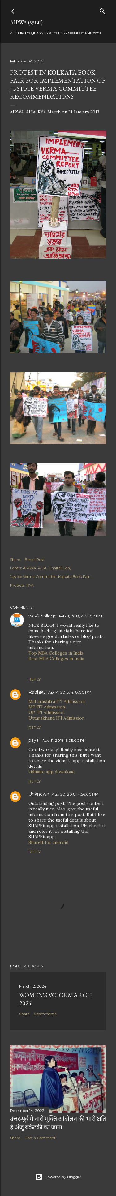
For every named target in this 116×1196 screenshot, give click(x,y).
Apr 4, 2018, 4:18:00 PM (69, 692)
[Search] (102, 10)
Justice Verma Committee (33, 576)
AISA (42, 568)
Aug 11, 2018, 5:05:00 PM (64, 740)
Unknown (38, 794)
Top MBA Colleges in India (55, 653)
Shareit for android (48, 842)
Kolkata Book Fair (74, 576)
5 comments (45, 1013)
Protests (17, 585)
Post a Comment (40, 1137)
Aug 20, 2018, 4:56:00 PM (75, 794)
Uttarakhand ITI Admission (56, 718)
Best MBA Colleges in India (56, 658)
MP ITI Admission (46, 707)
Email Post (34, 559)
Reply (34, 679)
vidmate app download (51, 772)
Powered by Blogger (58, 1177)
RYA (30, 585)
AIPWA (29, 568)
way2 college (42, 616)
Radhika (37, 692)
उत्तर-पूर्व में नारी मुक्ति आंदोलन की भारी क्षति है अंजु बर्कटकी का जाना (58, 1123)
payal (34, 740)
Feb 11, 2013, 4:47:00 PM (80, 616)
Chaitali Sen (59, 568)
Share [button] (15, 559)
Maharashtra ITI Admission (56, 701)
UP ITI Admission (46, 712)
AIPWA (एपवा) (26, 22)
